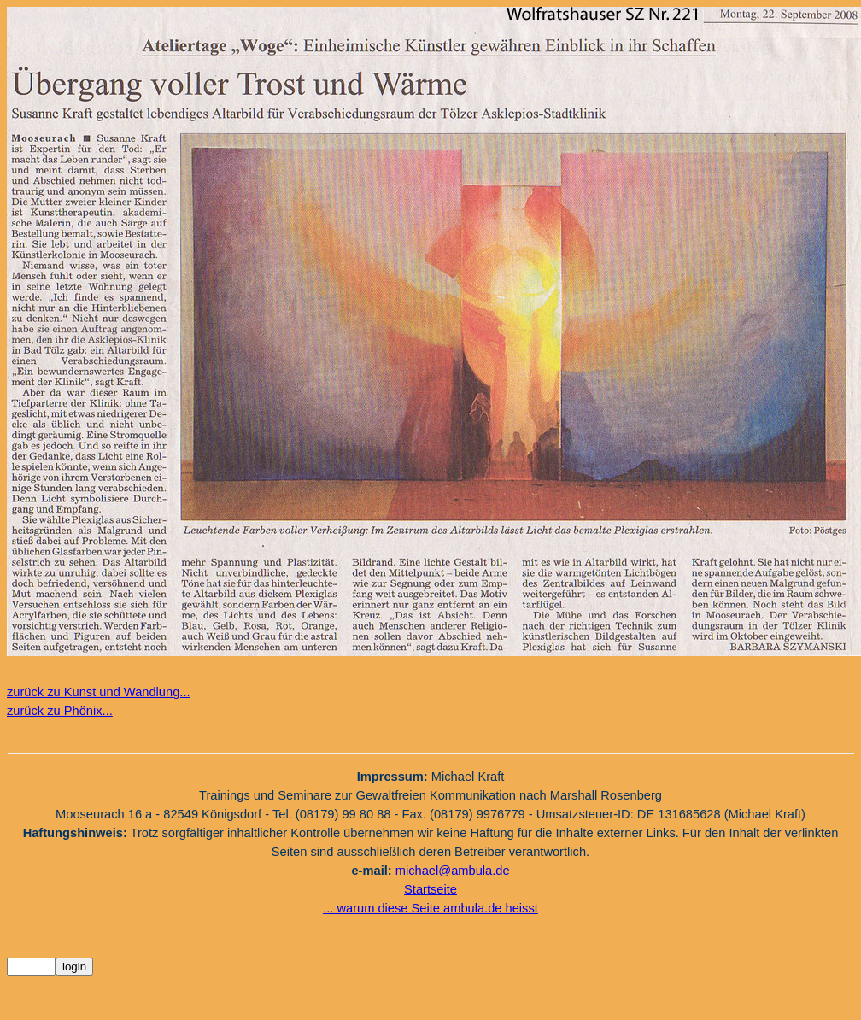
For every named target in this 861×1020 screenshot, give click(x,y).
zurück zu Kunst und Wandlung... (98, 692)
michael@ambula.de (452, 870)
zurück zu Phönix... (60, 711)
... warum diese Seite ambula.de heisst (430, 908)
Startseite (430, 889)
